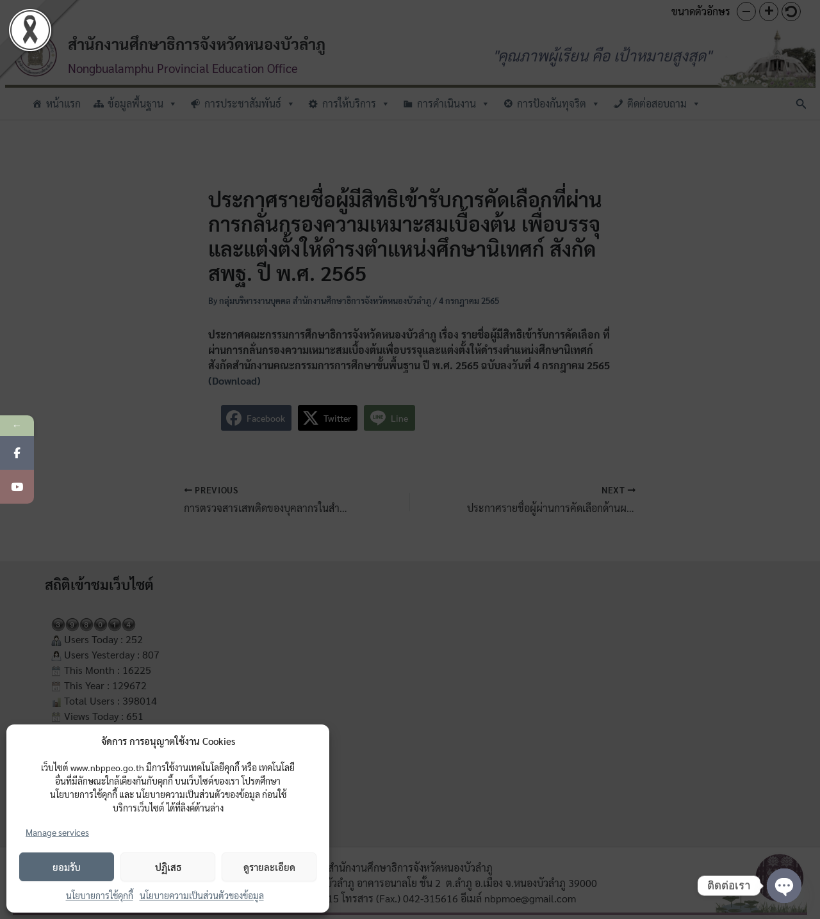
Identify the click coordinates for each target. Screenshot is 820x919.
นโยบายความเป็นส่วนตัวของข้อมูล (202, 895)
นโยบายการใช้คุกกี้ (99, 895)
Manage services (57, 832)
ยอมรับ (67, 867)
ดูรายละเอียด (269, 867)
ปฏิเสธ (168, 867)
